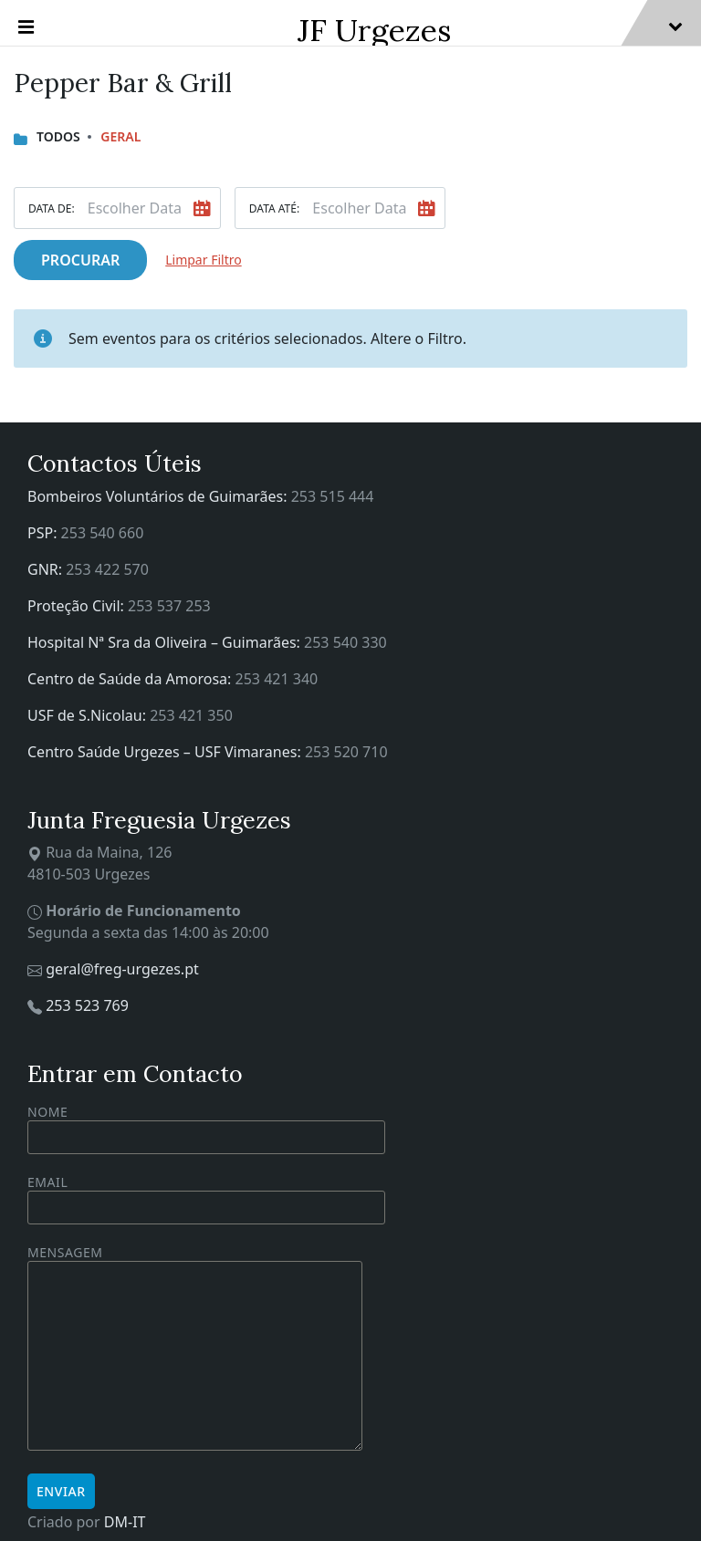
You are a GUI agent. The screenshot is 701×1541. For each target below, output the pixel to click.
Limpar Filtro (203, 259)
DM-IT (125, 1522)
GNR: (46, 569)
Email (206, 1194)
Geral (120, 136)
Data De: (51, 208)
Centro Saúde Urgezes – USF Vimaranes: (166, 752)
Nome (206, 1128)
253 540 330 (345, 642)
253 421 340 (277, 679)
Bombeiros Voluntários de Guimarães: (159, 496)
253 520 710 (346, 752)
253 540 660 (102, 533)
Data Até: (274, 208)
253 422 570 (107, 569)
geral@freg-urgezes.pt (122, 969)
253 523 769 (87, 1005)
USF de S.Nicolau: (88, 715)
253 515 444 (332, 496)
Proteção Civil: (77, 606)
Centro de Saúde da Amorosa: (131, 679)
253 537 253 (169, 606)
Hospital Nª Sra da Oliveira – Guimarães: (165, 642)
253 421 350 (191, 715)
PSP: (44, 533)
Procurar (80, 260)
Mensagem (194, 1349)
